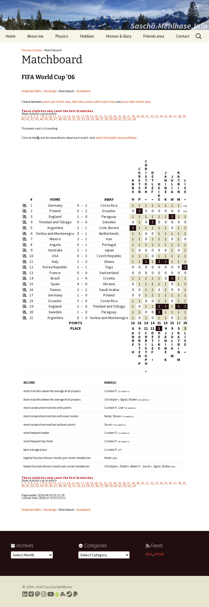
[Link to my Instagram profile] (43, 594)
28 (133, 116)
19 (91, 116)
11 (54, 116)
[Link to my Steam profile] (69, 594)
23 (110, 116)
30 (142, 116)
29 (138, 116)
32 (151, 116)
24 (114, 116)
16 (77, 116)
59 (111, 119)
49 (64, 119)
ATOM (159, 554)
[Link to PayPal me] (75, 594)
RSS (149, 554)
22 (105, 116)
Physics (61, 36)
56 (97, 119)
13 (64, 116)
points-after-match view (100, 102)
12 (59, 116)
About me (35, 36)
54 (88, 119)
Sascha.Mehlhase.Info (169, 25)
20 (96, 116)
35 (165, 116)
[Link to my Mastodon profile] (37, 594)
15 (73, 116)
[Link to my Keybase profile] (62, 594)
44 (41, 119)
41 (27, 119)
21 (101, 116)
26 (124, 116)
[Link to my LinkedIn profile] (24, 594)
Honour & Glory (118, 36)
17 (82, 116)
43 (37, 119)
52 (78, 119)
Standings (50, 91)
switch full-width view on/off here (115, 138)
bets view (78, 102)
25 (119, 116)
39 (184, 116)
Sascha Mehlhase (58, 586)
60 (115, 119)
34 (161, 116)
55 (92, 119)
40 (23, 119)
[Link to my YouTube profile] (50, 594)
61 (120, 119)
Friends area (153, 36)
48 (60, 119)
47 (55, 119)
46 (51, 119)
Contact (183, 36)
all (134, 119)
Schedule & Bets (31, 91)
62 (125, 119)
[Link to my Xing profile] (31, 594)
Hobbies (87, 36)
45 (46, 119)
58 (106, 119)
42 (32, 119)
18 (87, 116)
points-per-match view (56, 102)
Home (10, 36)
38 (179, 116)
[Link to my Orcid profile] (57, 594)
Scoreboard (83, 91)
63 (129, 119)
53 (83, 119)
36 (170, 116)
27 (128, 116)
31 (147, 116)
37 (175, 116)
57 (101, 119)
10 (50, 116)
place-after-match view (135, 102)
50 (69, 119)
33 (156, 116)
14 (68, 116)
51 (74, 119)
